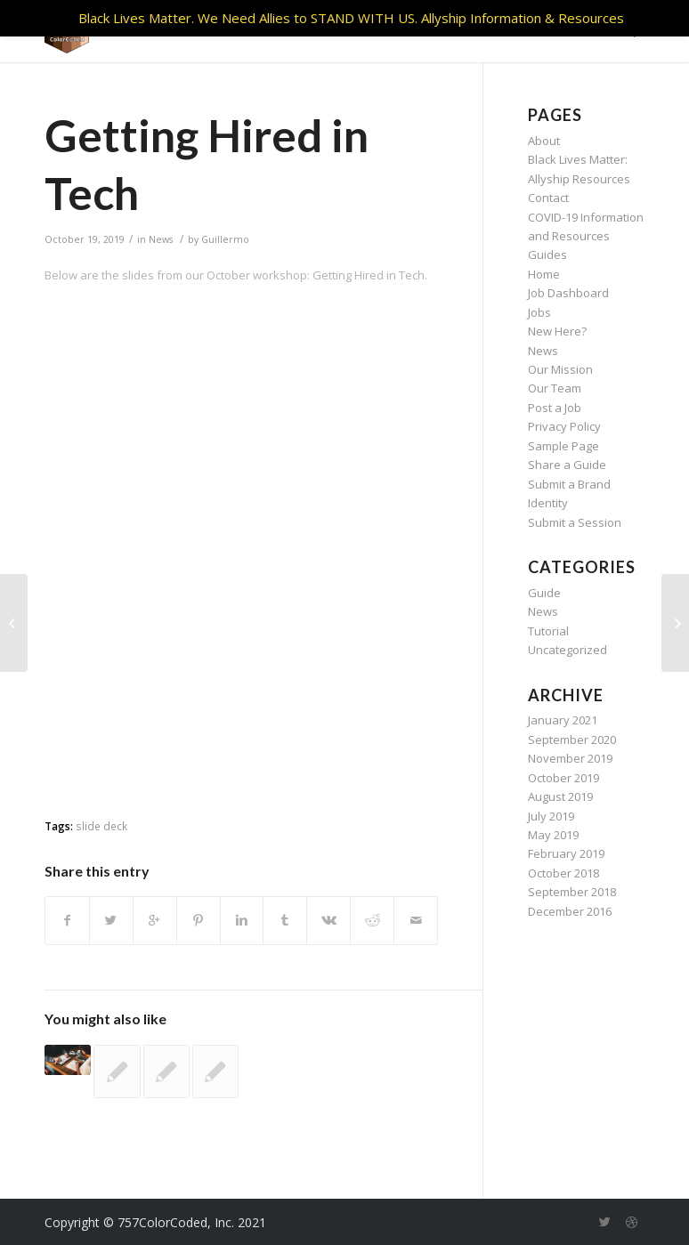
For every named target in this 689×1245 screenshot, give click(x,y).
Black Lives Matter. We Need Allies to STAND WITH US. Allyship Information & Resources (351, 18)
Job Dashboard (568, 293)
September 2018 (572, 892)
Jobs (539, 312)
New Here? (557, 331)
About (544, 141)
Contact (548, 198)
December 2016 (570, 911)
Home (544, 274)
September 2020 (572, 740)
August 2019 (560, 796)
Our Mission (560, 369)
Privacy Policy (564, 426)
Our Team (554, 388)
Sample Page (563, 446)
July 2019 (551, 816)
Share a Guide (567, 465)
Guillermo (225, 239)
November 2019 (570, 758)
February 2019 (566, 853)
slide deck (101, 826)
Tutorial (548, 631)
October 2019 (563, 778)
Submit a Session (574, 522)
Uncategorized (567, 650)
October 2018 (563, 873)
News (161, 239)
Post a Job (554, 408)
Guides (547, 255)
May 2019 (553, 835)
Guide (544, 593)
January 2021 (562, 720)
